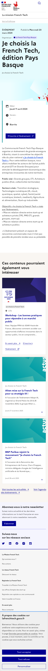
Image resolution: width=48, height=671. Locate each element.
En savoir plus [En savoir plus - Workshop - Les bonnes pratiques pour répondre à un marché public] (11, 343)
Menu (44, 3)
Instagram (23, 543)
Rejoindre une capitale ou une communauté (18, 594)
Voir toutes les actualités (14, 489)
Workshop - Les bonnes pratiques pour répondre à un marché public (23, 318)
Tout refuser (24, 659)
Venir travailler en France (11, 599)
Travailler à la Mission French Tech (14, 585)
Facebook (16, 543)
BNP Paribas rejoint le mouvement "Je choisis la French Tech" (23, 455)
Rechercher (39, 3)
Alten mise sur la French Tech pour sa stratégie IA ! (21, 392)
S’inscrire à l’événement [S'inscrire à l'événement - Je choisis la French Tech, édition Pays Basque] (19, 136)
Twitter (3, 543)
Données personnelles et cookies (23, 633)
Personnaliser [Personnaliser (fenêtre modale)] (24, 666)
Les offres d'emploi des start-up (13, 590)
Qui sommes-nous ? (9, 559)
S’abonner (9, 523)
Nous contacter (8, 610)
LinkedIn (10, 543)
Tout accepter (24, 652)
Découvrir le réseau (9, 574)
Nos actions (6, 564)
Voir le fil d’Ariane (8, 21)
